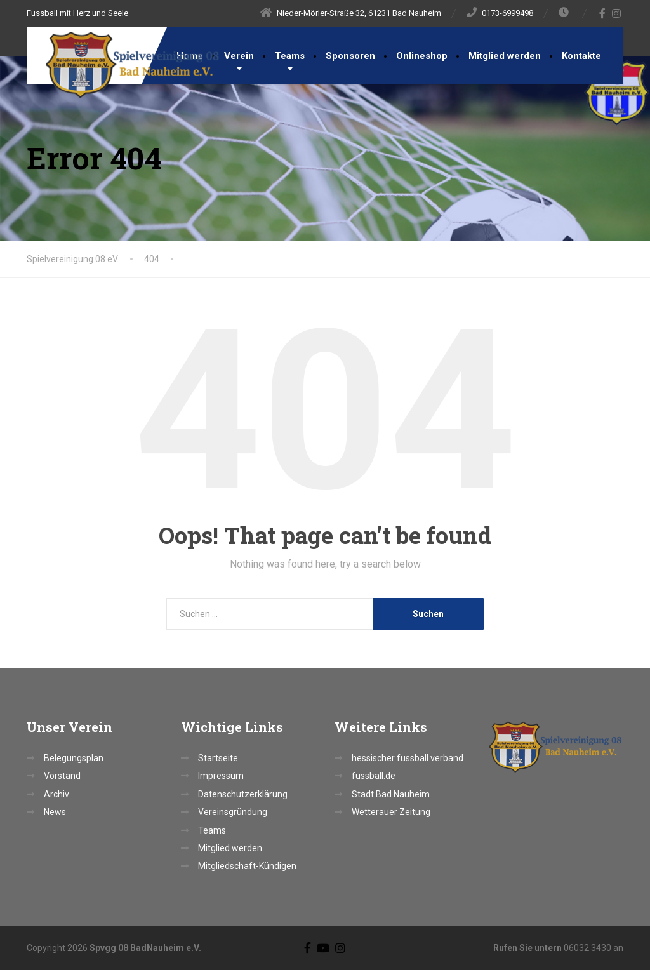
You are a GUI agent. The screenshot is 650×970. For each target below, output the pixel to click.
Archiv (56, 794)
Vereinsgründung (232, 812)
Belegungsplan (73, 758)
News (55, 812)
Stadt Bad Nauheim (391, 794)
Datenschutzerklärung (243, 794)
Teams (290, 56)
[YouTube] (323, 947)
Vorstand (62, 776)
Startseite (218, 758)
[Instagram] (616, 13)
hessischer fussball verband (407, 758)
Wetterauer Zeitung (391, 812)
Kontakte (581, 56)
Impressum (221, 776)
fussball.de (373, 776)
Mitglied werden (504, 56)
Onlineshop (422, 56)
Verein (239, 56)
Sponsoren (350, 56)
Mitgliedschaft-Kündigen (247, 866)
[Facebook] (602, 13)
